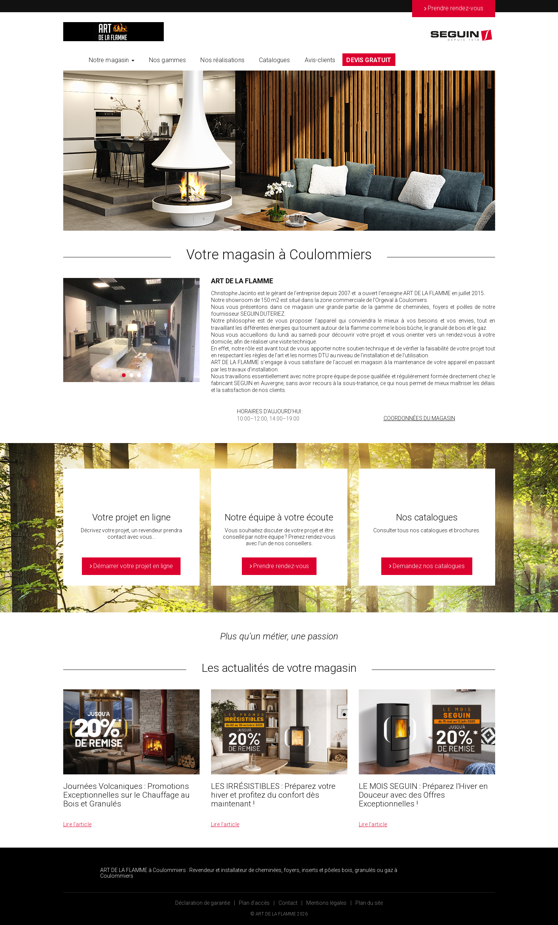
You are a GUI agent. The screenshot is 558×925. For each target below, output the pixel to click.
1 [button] (124, 375)
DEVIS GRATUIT (368, 60)
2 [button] (131, 375)
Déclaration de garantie (202, 903)
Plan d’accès (254, 903)
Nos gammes (167, 60)
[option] (279, 151)
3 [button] (139, 375)
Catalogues (274, 60)
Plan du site (369, 903)
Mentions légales (326, 903)
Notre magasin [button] (111, 60)
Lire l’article (77, 824)
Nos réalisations (222, 60)
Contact (287, 903)
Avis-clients (320, 60)
